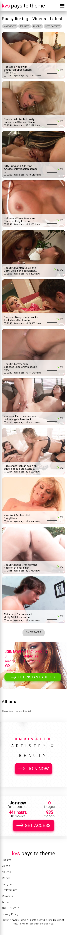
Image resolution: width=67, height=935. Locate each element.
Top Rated (24, 26)
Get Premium (9, 890)
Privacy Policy (10, 914)
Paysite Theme (23, 5)
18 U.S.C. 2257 (10, 908)
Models (6, 878)
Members (7, 896)
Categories (8, 884)
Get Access (38, 825)
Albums (6, 872)
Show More (33, 632)
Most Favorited (52, 26)
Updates (6, 859)
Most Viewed (10, 26)
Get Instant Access (36, 677)
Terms (5, 902)
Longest (37, 26)
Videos (6, 866)
